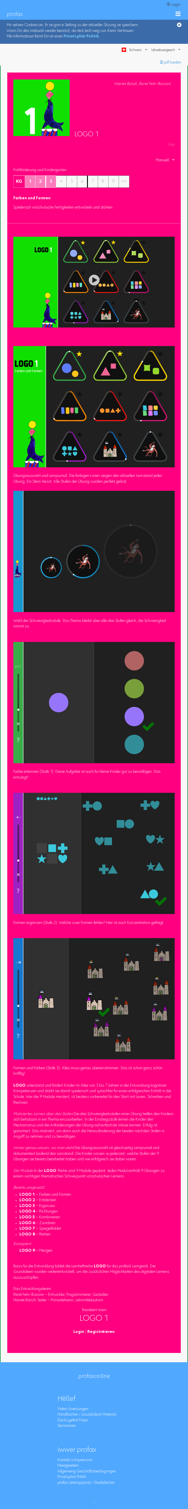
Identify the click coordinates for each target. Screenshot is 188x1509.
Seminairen (66, 1426)
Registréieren (101, 1332)
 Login (173, 5)
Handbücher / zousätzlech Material (86, 1415)
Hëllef (66, 1399)
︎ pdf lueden (170, 63)
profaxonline (94, 1376)
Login (78, 1332)
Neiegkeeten (68, 1466)
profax (15, 14)
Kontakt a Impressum (75, 1460)
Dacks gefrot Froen (72, 1420)
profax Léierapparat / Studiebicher (86, 1483)
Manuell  (165, 160)
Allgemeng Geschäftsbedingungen (86, 1472)
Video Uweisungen (72, 1409)
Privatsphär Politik (81, 37)
